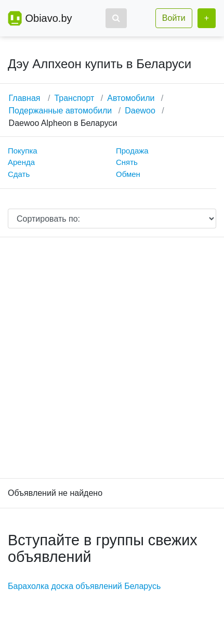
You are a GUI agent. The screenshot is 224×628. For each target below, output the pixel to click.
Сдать (19, 174)
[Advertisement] (112, 358)
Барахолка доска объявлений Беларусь (84, 586)
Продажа (132, 150)
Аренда (21, 162)
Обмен (128, 174)
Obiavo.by (48, 18)
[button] (116, 18)
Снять (127, 162)
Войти (174, 18)
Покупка (22, 150)
